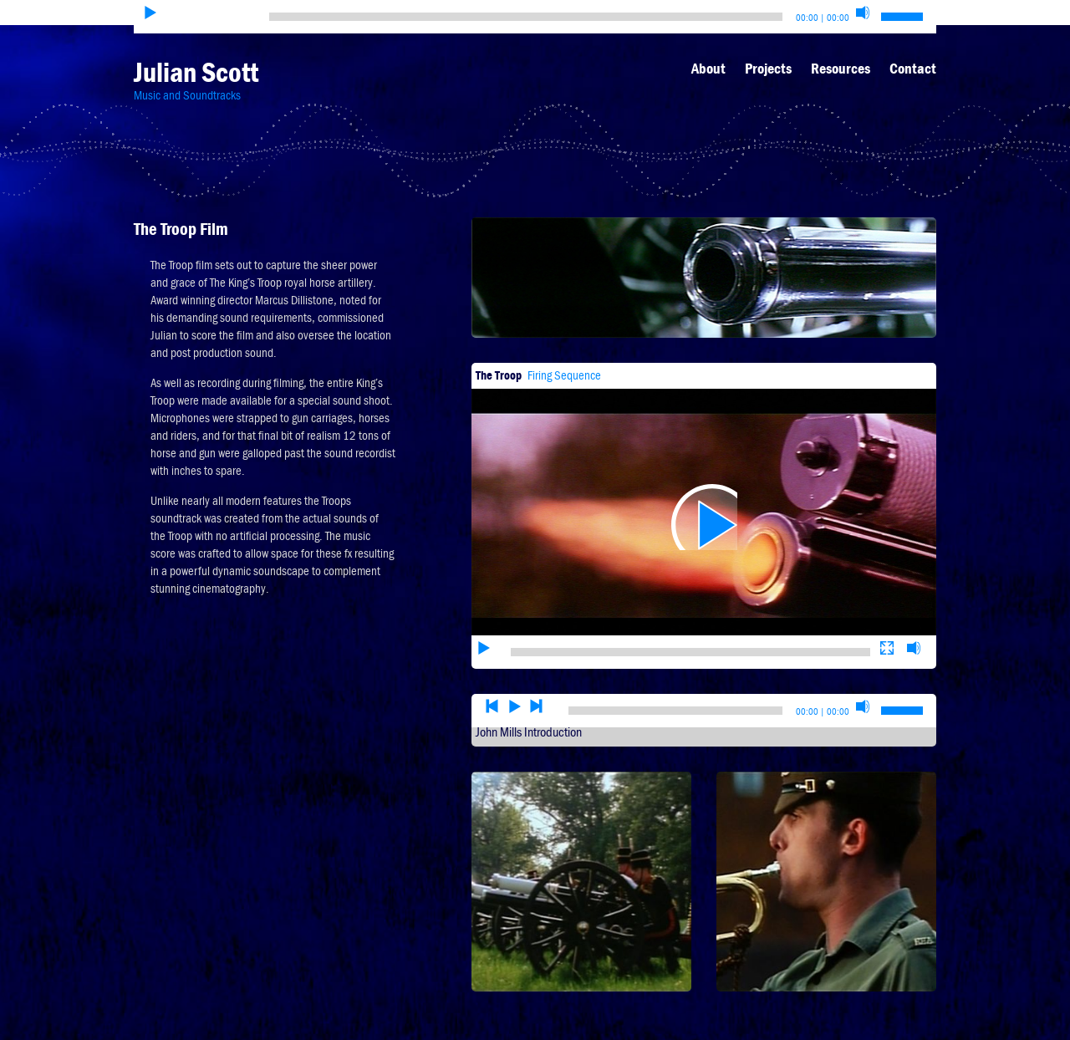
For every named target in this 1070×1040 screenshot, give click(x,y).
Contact (912, 68)
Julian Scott (196, 72)
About (708, 68)
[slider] (525, 17)
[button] (703, 490)
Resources (840, 68)
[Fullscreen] (887, 597)
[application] (703, 491)
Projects (768, 68)
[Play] (150, 12)
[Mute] (862, 12)
